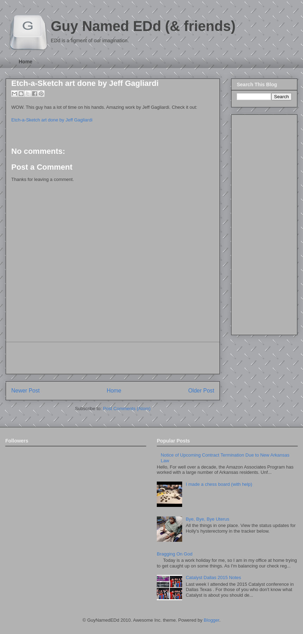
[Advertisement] (112, 358)
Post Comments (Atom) (126, 408)
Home (25, 61)
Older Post (201, 391)
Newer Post (25, 391)
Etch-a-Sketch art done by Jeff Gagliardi (85, 83)
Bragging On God (174, 554)
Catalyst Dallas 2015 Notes (213, 577)
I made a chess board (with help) (219, 484)
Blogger (211, 620)
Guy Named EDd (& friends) (143, 26)
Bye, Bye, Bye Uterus (207, 519)
